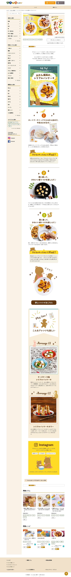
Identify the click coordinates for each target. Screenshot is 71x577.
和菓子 (62, 541)
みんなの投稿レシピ (10, 122)
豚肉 (18, 124)
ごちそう (14, 124)
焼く (9, 93)
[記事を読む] (25, 513)
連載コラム (55, 7)
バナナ (29, 541)
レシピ (35, 7)
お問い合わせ (42, 574)
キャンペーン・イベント (51, 569)
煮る (9, 104)
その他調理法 (10, 112)
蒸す (9, 90)
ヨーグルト (24, 39)
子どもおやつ (40, 39)
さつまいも (53, 541)
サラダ (9, 68)
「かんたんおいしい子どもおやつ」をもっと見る (36, 480)
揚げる (9, 99)
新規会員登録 (49, 560)
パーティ (16, 122)
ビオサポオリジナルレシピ (12, 564)
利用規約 (28, 574)
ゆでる (9, 101)
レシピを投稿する (30, 569)
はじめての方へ (16, 7)
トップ (8, 10)
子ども (43, 541)
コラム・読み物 (12, 10)
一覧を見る (18, 40)
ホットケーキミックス (30, 39)
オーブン (9, 107)
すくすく (39, 541)
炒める (9, 96)
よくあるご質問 (35, 574)
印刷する (31, 46)
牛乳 (9, 124)
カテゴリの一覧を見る (16, 128)
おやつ (47, 541)
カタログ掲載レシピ (11, 562)
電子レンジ (10, 110)
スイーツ (36, 39)
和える (9, 87)
